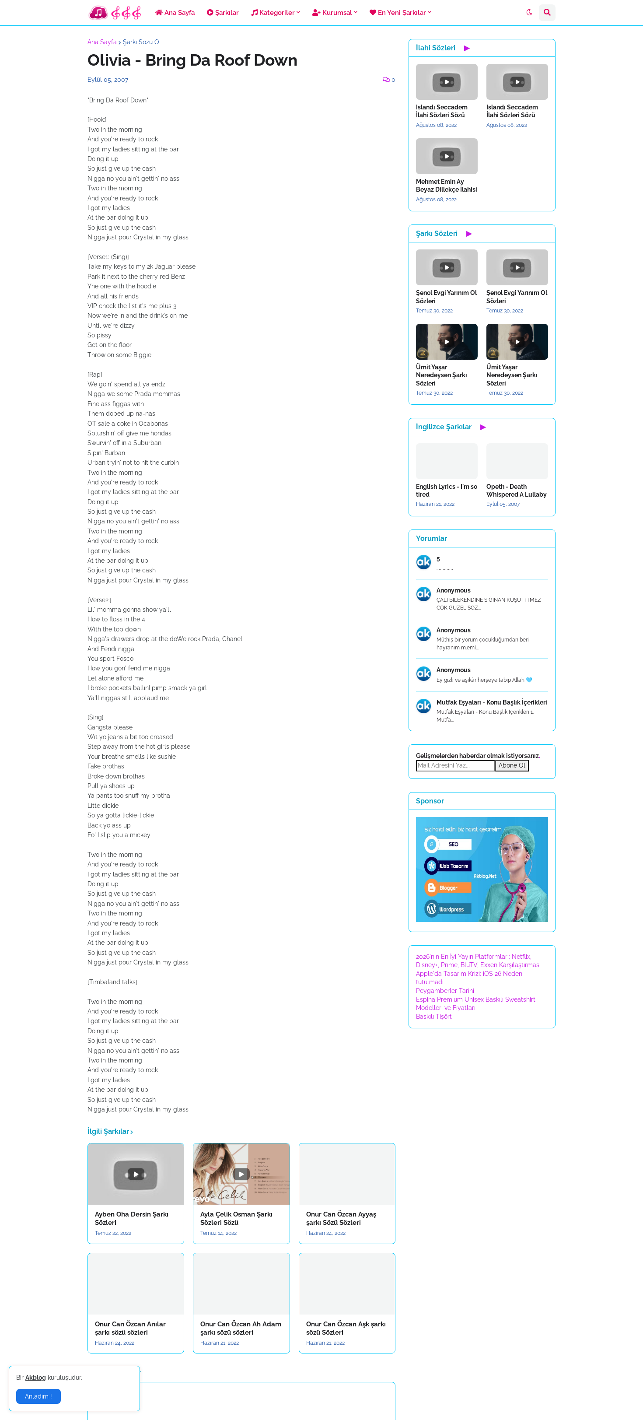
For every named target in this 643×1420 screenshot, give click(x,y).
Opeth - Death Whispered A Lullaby (516, 490)
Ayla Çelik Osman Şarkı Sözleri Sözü (236, 1218)
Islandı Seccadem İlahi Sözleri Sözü (442, 111)
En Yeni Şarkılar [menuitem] (398, 13)
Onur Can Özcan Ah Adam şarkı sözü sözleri (240, 1328)
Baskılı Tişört (434, 1016)
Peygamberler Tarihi (445, 990)
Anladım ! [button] (38, 1396)
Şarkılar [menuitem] (223, 13)
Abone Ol (512, 765)
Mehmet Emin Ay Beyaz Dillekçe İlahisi (446, 185)
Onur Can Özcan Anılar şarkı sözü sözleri (130, 1328)
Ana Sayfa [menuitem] (175, 13)
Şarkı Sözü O (141, 42)
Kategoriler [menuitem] (273, 13)
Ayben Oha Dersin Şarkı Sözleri (131, 1218)
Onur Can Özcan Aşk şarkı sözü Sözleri (346, 1328)
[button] (529, 12)
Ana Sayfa (102, 42)
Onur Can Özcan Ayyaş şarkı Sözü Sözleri (341, 1218)
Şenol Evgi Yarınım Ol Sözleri (446, 296)
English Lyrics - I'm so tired (446, 490)
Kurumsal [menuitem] (332, 13)
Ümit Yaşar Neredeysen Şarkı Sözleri (441, 375)
